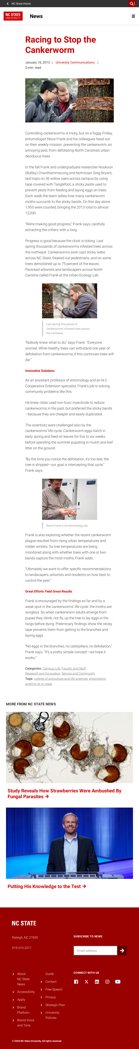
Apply (21, 999)
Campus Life (51, 668)
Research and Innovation (42, 673)
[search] (132, 3)
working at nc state (38, 684)
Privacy (50, 997)
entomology (97, 679)
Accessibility (26, 992)
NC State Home (21, 3)
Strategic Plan (55, 1005)
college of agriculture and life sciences (61, 679)
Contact (50, 981)
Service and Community (78, 673)
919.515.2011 (22, 948)
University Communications (75, 62)
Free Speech (53, 989)
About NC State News (23, 979)
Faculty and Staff (74, 668)
